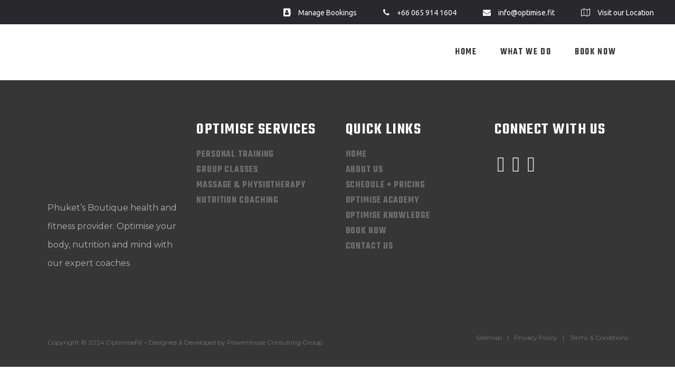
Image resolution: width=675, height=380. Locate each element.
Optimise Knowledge (388, 216)
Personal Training (235, 155)
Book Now (366, 231)
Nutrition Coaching (237, 200)
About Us (364, 170)
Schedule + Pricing (385, 185)
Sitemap (489, 337)
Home (356, 155)
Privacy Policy (535, 337)
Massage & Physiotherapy (251, 185)
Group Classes (227, 170)
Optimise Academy (382, 200)
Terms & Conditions (598, 337)
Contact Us (369, 246)
